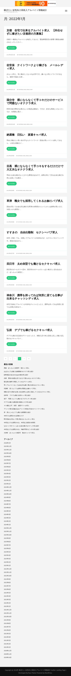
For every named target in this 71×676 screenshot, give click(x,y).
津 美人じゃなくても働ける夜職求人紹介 (17, 412)
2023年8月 (7, 542)
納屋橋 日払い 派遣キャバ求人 (27, 134)
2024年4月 (7, 514)
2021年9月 (7, 620)
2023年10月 (7, 535)
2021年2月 (7, 644)
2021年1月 (7, 647)
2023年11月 (7, 531)
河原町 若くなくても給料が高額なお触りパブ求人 (20, 388)
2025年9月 (7, 456)
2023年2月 (7, 562)
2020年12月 (7, 650)
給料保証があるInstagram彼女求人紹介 (16, 375)
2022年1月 (7, 606)
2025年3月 (7, 477)
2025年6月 (7, 467)
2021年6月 (7, 630)
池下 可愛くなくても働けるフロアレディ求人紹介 (20, 399)
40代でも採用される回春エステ (14, 416)
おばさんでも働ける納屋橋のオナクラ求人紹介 (18, 371)
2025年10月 (7, 453)
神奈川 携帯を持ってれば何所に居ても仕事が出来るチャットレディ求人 (35, 297)
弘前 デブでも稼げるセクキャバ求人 (29, 330)
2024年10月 (7, 494)
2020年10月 (7, 657)
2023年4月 (7, 555)
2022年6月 (7, 589)
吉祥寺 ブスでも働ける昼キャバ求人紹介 (17, 395)
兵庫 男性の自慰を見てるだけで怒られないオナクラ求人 (22, 378)
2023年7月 (7, 545)
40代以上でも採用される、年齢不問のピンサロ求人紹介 (21, 429)
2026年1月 (7, 443)
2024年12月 (7, 487)
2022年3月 (7, 599)
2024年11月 (7, 490)
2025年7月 (7, 463)
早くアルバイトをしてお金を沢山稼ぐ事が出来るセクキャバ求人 (24, 385)
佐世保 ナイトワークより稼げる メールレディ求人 (35, 66)
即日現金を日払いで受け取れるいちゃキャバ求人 (19, 419)
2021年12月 (7, 610)
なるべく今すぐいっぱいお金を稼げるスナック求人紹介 (21, 426)
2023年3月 (7, 559)
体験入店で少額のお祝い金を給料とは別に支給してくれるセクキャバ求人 (27, 392)
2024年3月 (7, 518)
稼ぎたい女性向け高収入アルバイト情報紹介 (25, 10)
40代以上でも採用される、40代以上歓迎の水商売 (19, 422)
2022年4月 (7, 596)
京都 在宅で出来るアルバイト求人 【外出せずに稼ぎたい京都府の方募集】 (35, 32)
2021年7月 (7, 627)
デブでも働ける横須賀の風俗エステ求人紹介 (18, 402)
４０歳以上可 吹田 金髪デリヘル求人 (16, 405)
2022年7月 (7, 586)
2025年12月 (7, 446)
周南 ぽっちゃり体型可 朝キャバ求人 (16, 368)
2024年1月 (7, 524)
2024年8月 (7, 501)
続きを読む (11, 48)
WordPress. (48, 673)
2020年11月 (7, 654)
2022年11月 (7, 572)
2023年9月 (7, 538)
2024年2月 (7, 521)
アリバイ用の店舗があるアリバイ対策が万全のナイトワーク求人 (24, 409)
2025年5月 (7, 470)
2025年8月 (7, 460)
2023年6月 (7, 548)
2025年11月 (7, 450)
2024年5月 (7, 511)
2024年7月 (7, 504)
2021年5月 (7, 633)
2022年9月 (7, 579)
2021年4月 (7, 637)
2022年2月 (7, 603)
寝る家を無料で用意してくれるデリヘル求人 (18, 382)
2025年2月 (7, 480)
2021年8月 (7, 623)
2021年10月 (7, 616)
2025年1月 (7, 484)
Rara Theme (32, 673)
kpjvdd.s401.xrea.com (25, 54)
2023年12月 (7, 528)
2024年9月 (7, 497)
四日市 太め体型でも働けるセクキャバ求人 (33, 263)
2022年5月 (7, 593)
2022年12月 (7, 569)
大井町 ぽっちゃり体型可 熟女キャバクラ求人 (19, 433)
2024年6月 (7, 507)
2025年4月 (7, 473)
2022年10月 (7, 576)
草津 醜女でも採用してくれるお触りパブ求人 (35, 200)
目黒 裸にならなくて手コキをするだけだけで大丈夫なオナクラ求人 (35, 167)
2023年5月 (7, 552)
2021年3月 (7, 640)
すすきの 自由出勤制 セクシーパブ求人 (32, 232)
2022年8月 (7, 582)
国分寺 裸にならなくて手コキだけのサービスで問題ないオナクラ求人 (35, 101)
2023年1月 (7, 565)
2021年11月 (7, 613)
